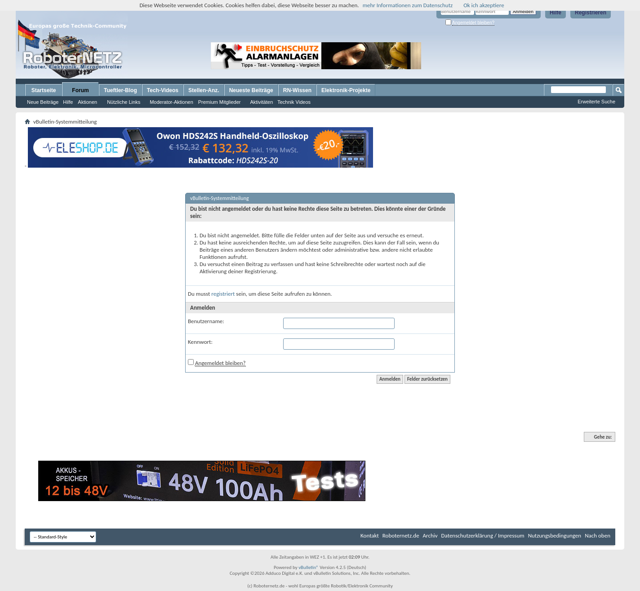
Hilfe (555, 12)
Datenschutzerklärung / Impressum (482, 535)
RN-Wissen (297, 90)
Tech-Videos (162, 90)
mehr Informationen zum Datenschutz (408, 5)
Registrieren (590, 12)
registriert (223, 293)
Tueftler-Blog (120, 90)
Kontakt (369, 535)
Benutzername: (206, 321)
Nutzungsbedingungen (555, 535)
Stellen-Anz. (203, 90)
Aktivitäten (261, 102)
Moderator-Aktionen (171, 102)
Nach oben (597, 535)
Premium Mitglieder (219, 102)
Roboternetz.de (400, 535)
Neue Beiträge (42, 102)
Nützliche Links (123, 102)
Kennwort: (200, 341)
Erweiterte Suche (596, 101)
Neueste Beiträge (251, 90)
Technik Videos (294, 102)
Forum (80, 90)
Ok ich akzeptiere (483, 5)
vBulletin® (308, 567)
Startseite (43, 90)
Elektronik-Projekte (345, 90)
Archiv (430, 535)
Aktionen (87, 102)
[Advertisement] (479, 55)
